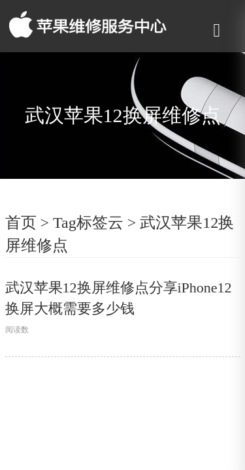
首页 (21, 222)
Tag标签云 (88, 222)
